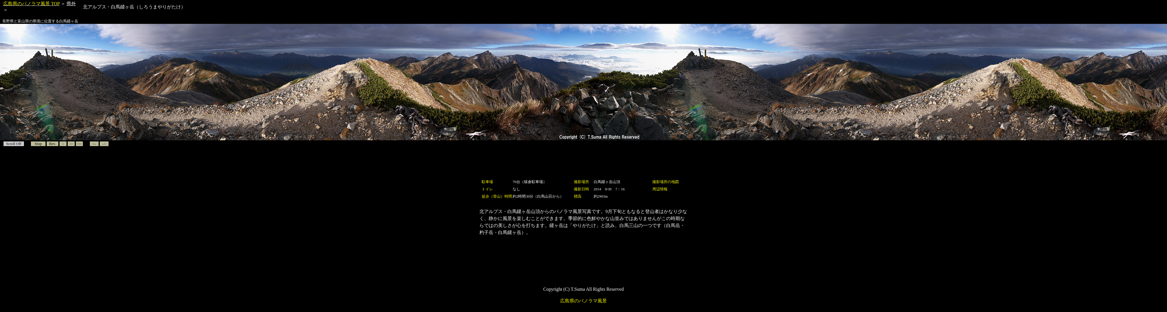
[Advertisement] (583, 165)
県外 (71, 3)
